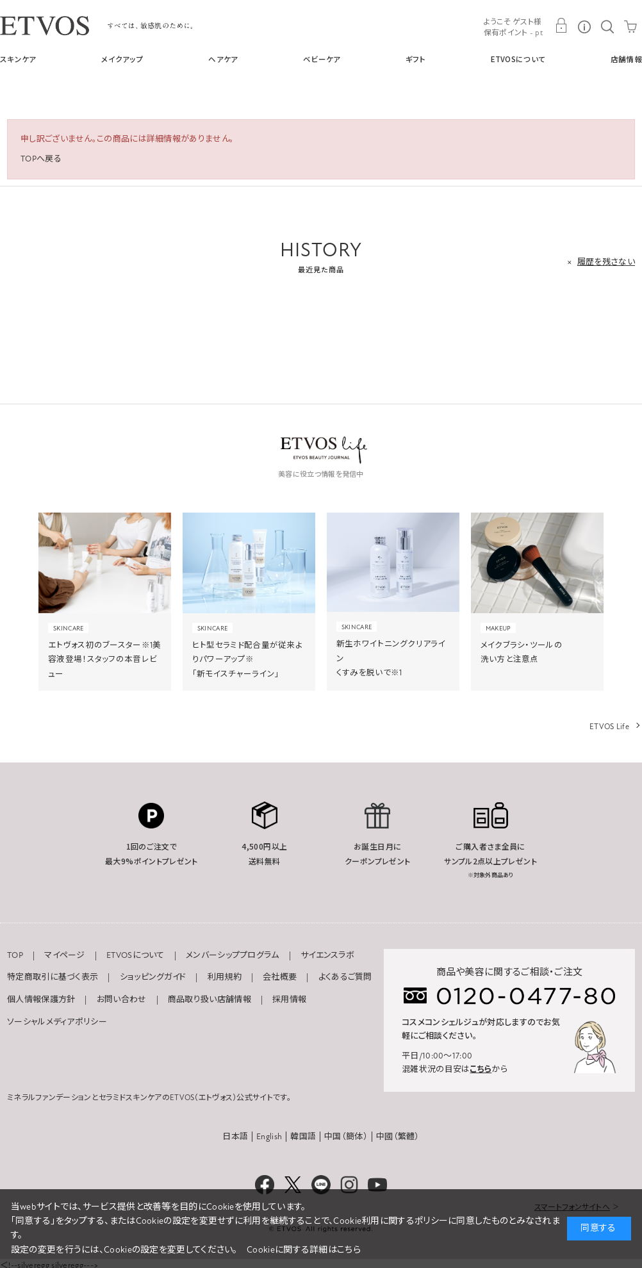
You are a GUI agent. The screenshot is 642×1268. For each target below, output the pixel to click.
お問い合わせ (122, 999)
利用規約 (225, 977)
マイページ (64, 955)
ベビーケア (322, 59)
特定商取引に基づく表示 (52, 977)
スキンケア (18, 59)
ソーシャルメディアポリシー (57, 1022)
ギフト (415, 59)
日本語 (235, 1137)
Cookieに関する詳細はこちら (304, 1249)
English (269, 1137)
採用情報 (289, 999)
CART (630, 25)
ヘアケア (223, 59)
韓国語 (303, 1137)
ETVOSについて (518, 59)
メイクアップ (122, 59)
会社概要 (280, 977)
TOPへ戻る (41, 159)
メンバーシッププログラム (232, 955)
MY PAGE (561, 25)
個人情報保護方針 (41, 999)
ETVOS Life (609, 726)
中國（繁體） (398, 1137)
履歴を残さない (606, 262)
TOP (15, 955)
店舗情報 (626, 59)
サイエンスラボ (327, 955)
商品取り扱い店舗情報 (209, 999)
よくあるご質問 (345, 977)
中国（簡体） (346, 1137)
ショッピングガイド (153, 977)
